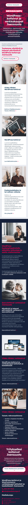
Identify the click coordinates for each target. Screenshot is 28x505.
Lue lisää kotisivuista (10, 161)
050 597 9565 (9, 489)
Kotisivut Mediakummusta (12, 109)
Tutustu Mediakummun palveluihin (14, 468)
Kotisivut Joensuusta (13, 5)
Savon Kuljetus (9, 432)
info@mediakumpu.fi (12, 491)
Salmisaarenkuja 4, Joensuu (11, 498)
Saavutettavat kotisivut (9, 330)
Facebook (6, 503)
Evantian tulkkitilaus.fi (11, 422)
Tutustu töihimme (9, 111)
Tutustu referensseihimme (9, 383)
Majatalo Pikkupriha (11, 427)
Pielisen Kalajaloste (10, 430)
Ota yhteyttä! (8, 213)
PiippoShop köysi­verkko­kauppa (14, 428)
